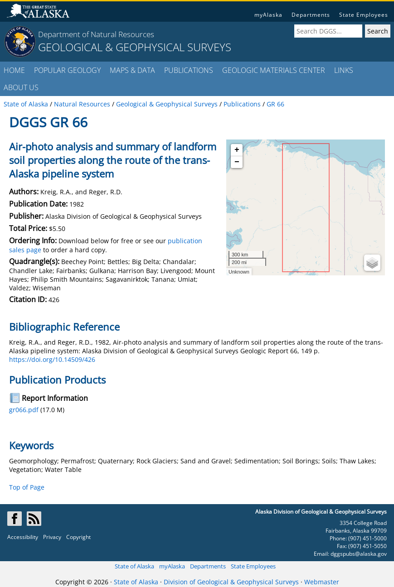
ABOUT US (21, 87)
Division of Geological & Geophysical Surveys (231, 581)
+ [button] (236, 149)
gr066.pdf (24, 409)
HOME (14, 70)
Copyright (78, 537)
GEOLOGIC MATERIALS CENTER (273, 70)
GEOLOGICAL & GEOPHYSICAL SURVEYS (134, 46)
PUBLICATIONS (188, 70)
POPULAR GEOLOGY (67, 70)
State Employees (363, 15)
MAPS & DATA (132, 70)
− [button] (236, 162)
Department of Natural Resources (96, 34)
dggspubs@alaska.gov (359, 554)
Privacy (52, 537)
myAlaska (268, 15)
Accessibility (22, 537)
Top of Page (26, 487)
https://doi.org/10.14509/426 (52, 359)
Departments (311, 15)
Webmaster (321, 581)
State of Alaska (134, 566)
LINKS (343, 70)
